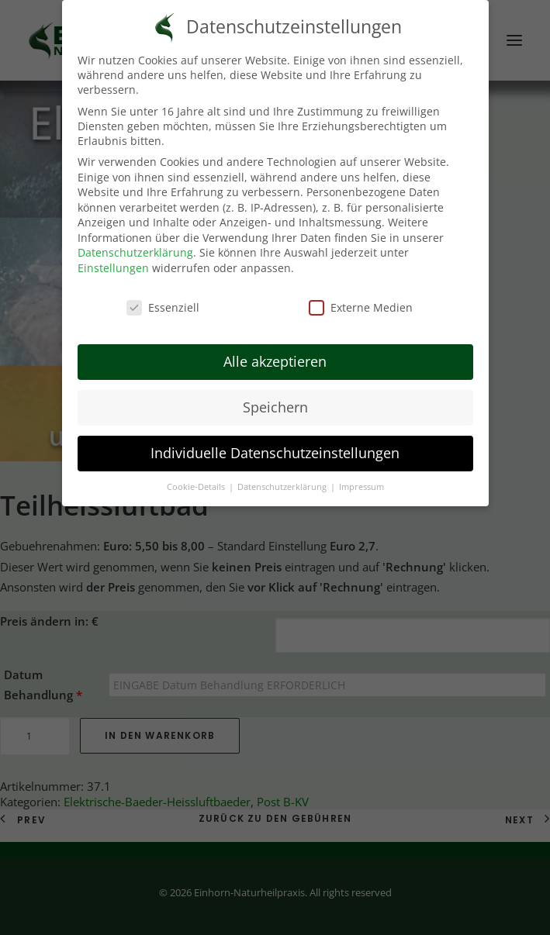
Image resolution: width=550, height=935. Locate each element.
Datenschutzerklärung (135, 252)
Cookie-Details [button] (197, 486)
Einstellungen (113, 267)
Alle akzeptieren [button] (275, 361)
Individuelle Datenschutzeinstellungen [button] (275, 452)
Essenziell (162, 307)
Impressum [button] (361, 486)
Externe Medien (361, 307)
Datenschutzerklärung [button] (283, 486)
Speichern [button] (275, 407)
